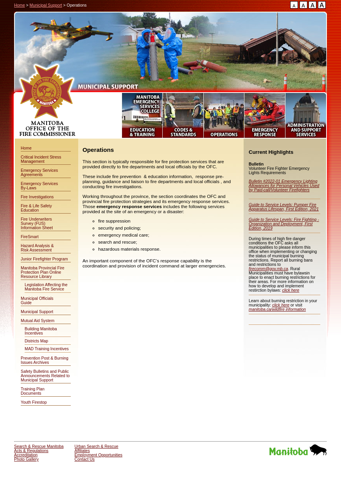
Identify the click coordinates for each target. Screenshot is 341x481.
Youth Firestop (34, 402)
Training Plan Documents (33, 391)
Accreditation (26, 455)
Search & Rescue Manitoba (39, 446)
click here (290, 290)
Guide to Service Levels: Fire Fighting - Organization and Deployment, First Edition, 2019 (284, 223)
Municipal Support (46, 5)
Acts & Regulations (31, 451)
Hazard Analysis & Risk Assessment (37, 248)
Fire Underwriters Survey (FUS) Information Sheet (37, 223)
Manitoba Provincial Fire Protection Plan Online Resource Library (42, 272)
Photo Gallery (26, 459)
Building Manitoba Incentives (41, 331)
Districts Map (36, 341)
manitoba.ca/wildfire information (277, 309)
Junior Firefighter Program (44, 259)
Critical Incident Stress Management (41, 159)
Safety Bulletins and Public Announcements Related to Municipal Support (45, 375)
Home (19, 5)
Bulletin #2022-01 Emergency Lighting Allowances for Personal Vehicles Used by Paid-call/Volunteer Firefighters (284, 185)
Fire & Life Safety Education (36, 208)
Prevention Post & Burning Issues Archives (44, 360)
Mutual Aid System (37, 321)
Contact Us (85, 459)
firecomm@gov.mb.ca (268, 269)
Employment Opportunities (98, 455)
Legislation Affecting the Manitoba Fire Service (46, 287)
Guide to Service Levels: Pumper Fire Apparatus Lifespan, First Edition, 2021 (284, 207)
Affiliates (82, 451)
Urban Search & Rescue (96, 446)
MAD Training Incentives (47, 349)
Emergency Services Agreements (39, 172)
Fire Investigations (37, 197)
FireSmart (30, 237)
